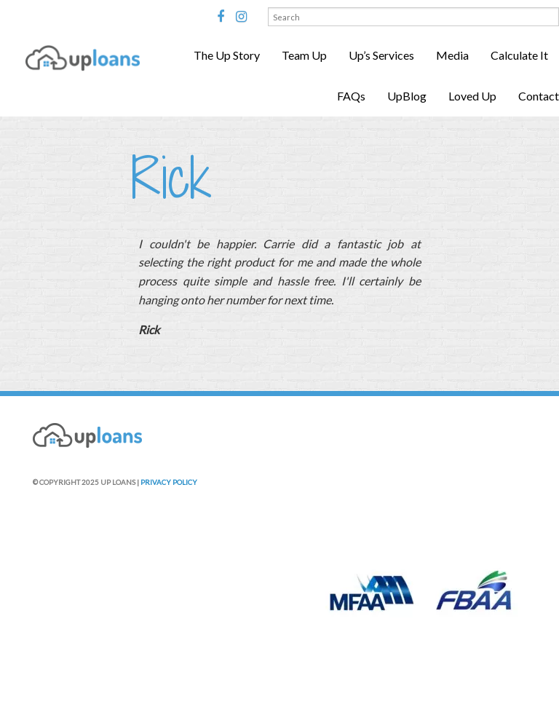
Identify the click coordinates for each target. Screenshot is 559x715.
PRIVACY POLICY (168, 482)
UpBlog (407, 96)
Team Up (304, 55)
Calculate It (519, 55)
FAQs (351, 96)
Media (452, 55)
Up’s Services (381, 55)
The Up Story (227, 55)
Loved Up (472, 96)
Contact (538, 96)
